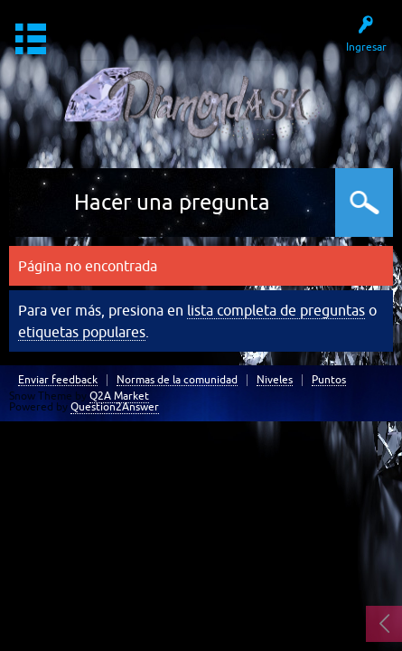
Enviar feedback (58, 380)
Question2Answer (114, 407)
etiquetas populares (81, 332)
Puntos (329, 380)
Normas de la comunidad (177, 380)
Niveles (275, 380)
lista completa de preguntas (276, 310)
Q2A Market (119, 396)
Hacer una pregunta (172, 202)
